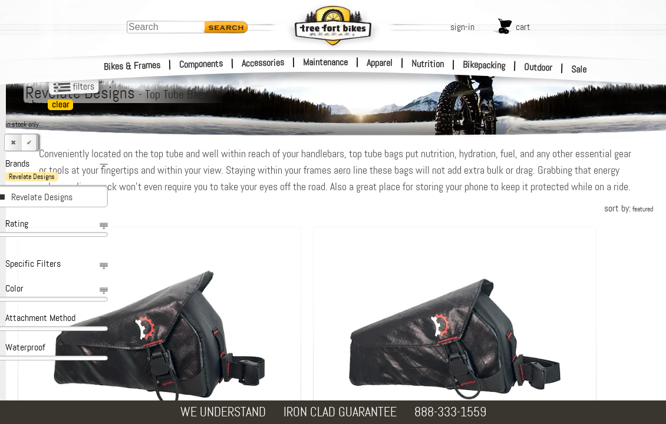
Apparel (380, 63)
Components (201, 64)
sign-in (462, 27)
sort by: (628, 224)
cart (523, 27)
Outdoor (538, 67)
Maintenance (325, 62)
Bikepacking (484, 65)
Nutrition (427, 63)
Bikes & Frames (132, 66)
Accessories (263, 62)
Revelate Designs (41, 197)
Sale (579, 69)
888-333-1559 (450, 411)
